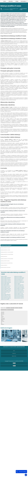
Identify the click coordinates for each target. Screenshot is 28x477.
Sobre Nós (11, 1)
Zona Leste (20, 307)
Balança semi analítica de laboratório (20, 277)
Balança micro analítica (5, 299)
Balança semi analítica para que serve (20, 282)
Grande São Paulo (4, 309)
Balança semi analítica (18, 276)
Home (4, 1)
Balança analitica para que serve (19, 284)
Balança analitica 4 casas (5, 287)
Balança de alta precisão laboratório (20, 295)
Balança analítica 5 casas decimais (7, 254)
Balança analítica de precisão (6, 278)
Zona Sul (16, 307)
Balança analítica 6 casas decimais (7, 258)
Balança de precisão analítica (19, 278)
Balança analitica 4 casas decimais (7, 252)
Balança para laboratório (18, 279)
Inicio (14, 350)
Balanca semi (3, 293)
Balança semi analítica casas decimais (7, 290)
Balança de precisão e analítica (6, 296)
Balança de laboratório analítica (6, 288)
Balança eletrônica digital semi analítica (8, 298)
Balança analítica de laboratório (19, 287)
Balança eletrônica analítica (19, 296)
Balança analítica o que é (5, 292)
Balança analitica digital (5, 260)
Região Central (3, 307)
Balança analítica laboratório (6, 282)
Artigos (16, 1)
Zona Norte (8, 307)
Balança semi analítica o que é (19, 292)
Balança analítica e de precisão (6, 279)
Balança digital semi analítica (19, 288)
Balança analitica (4, 256)
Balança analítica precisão (5, 267)
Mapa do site (14, 356)
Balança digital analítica (5, 284)
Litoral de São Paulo (10, 309)
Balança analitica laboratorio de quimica (8, 294)
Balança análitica (4, 265)
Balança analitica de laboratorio (7, 263)
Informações (24, 1)
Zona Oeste (12, 307)
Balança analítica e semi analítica (7, 281)
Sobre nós (14, 353)
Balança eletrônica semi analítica (20, 298)
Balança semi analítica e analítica (20, 281)
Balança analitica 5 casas (5, 247)
